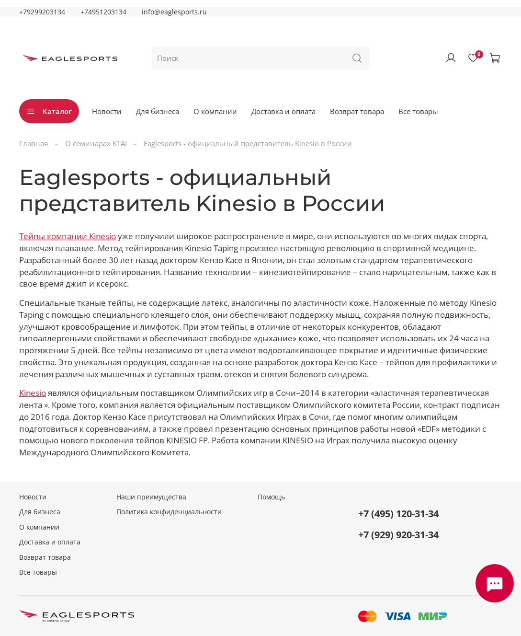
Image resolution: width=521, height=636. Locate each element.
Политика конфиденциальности (169, 512)
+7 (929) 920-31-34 (398, 534)
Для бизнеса (157, 111)
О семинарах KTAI (96, 143)
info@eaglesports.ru (174, 12)
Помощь (271, 497)
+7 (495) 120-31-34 (398, 513)
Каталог (49, 111)
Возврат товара (357, 111)
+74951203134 (103, 12)
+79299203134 (42, 12)
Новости (107, 111)
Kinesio (32, 392)
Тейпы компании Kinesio (67, 236)
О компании (215, 111)
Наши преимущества (151, 497)
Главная (33, 143)
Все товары (418, 111)
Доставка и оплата (283, 111)
